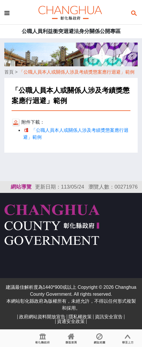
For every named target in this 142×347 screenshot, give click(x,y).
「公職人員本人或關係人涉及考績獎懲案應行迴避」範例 (76, 72)
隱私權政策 (80, 316)
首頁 (9, 72)
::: (7, 187)
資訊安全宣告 (109, 316)
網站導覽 (21, 187)
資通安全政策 (71, 321)
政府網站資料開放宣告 (42, 316)
